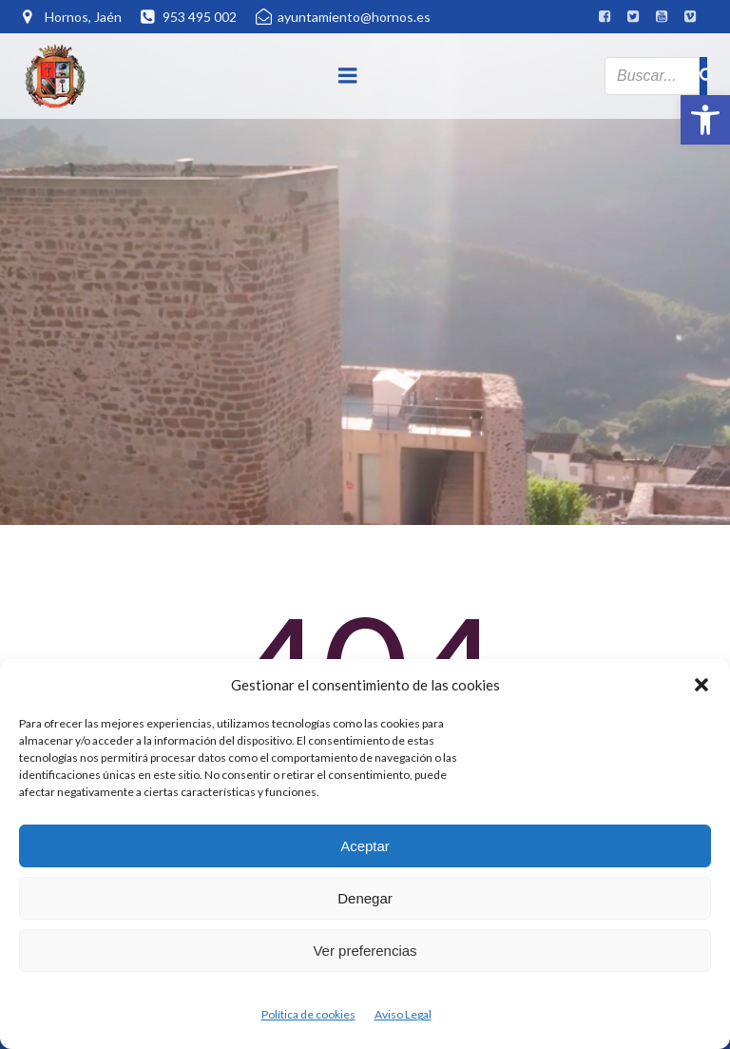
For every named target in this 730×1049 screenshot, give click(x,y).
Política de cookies (308, 1014)
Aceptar (365, 846)
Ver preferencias (364, 950)
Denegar (365, 898)
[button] (705, 120)
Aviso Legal (403, 1014)
